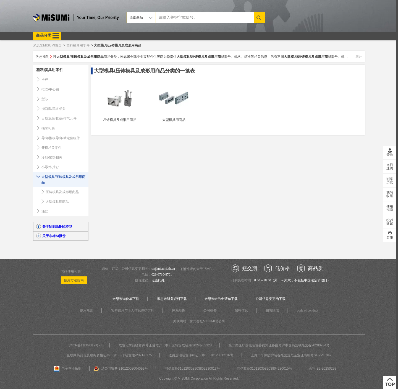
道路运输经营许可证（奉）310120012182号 (201, 355)
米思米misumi (76, 18)
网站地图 (178, 310)
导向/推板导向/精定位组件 (60, 138)
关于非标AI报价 (54, 236)
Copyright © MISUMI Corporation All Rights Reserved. (199, 378)
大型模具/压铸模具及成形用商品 (63, 179)
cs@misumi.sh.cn (163, 269)
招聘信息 (241, 310)
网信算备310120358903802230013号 (192, 368)
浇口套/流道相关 (53, 109)
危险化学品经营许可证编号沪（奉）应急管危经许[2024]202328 (165, 345)
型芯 (44, 99)
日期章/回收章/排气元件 (59, 118)
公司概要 (210, 310)
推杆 (44, 80)
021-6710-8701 (161, 274)
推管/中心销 (50, 89)
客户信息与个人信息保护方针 (132, 310)
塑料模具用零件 (49, 70)
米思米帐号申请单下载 (221, 299)
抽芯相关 (48, 128)
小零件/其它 (50, 167)
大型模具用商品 (57, 202)
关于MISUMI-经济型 (57, 227)
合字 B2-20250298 (322, 368)
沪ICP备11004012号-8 (85, 345)
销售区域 (272, 310)
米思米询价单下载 (125, 299)
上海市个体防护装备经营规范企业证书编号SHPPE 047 (291, 355)
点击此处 (158, 280)
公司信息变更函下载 (271, 299)
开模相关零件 (51, 148)
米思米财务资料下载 (172, 299)
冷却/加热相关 (51, 157)
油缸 (44, 211)
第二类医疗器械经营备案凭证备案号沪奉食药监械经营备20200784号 (279, 345)
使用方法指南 (74, 280)
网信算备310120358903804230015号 (264, 368)
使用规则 (86, 310)
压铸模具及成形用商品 (62, 192)
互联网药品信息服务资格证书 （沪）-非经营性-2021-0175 (109, 355)
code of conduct (307, 310)
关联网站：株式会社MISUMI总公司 (199, 321)
